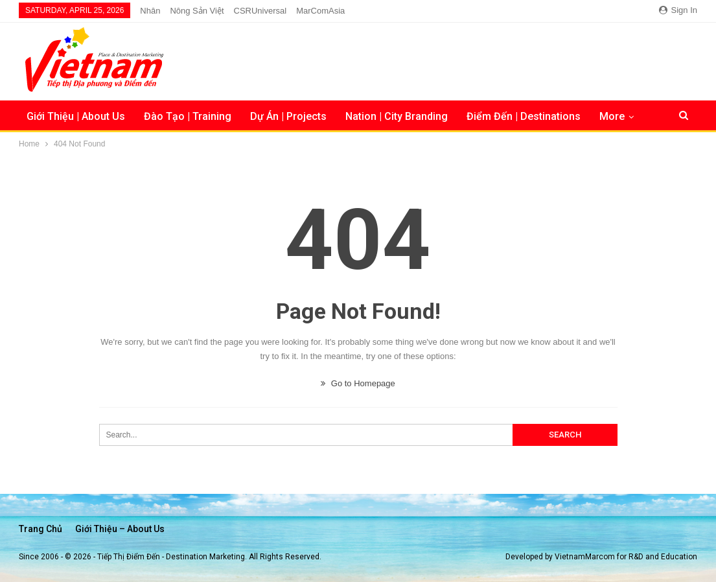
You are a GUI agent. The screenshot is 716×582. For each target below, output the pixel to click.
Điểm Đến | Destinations (524, 116)
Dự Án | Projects (288, 116)
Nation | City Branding (396, 116)
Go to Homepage (358, 383)
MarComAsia (320, 11)
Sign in (678, 10)
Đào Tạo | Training (187, 116)
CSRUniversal (260, 11)
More (612, 116)
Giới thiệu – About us (120, 529)
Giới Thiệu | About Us (76, 116)
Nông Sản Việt (197, 11)
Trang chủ (40, 529)
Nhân (150, 11)
